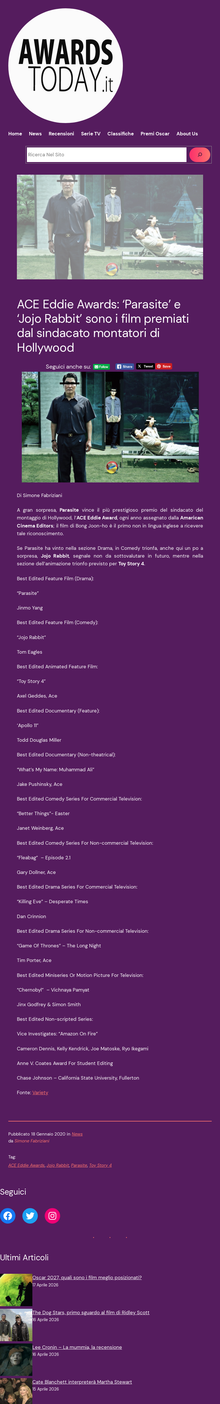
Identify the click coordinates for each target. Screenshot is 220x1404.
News (77, 1134)
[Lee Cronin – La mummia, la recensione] (16, 1360)
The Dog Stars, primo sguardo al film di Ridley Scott (91, 1312)
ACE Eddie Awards (26, 1165)
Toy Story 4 (100, 1165)
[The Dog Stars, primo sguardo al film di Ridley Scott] (16, 1326)
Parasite (79, 1165)
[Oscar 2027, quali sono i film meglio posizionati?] (16, 1291)
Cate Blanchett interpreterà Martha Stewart (82, 1382)
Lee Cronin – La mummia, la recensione (77, 1347)
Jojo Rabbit (58, 1165)
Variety (40, 1092)
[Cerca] (199, 154)
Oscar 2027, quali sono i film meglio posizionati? (87, 1277)
